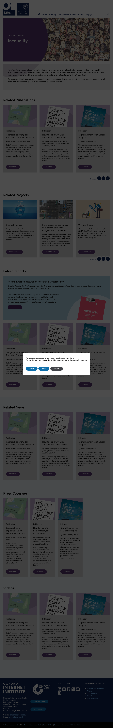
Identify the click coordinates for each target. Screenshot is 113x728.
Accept (31, 368)
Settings (56, 368)
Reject (44, 368)
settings (84, 360)
